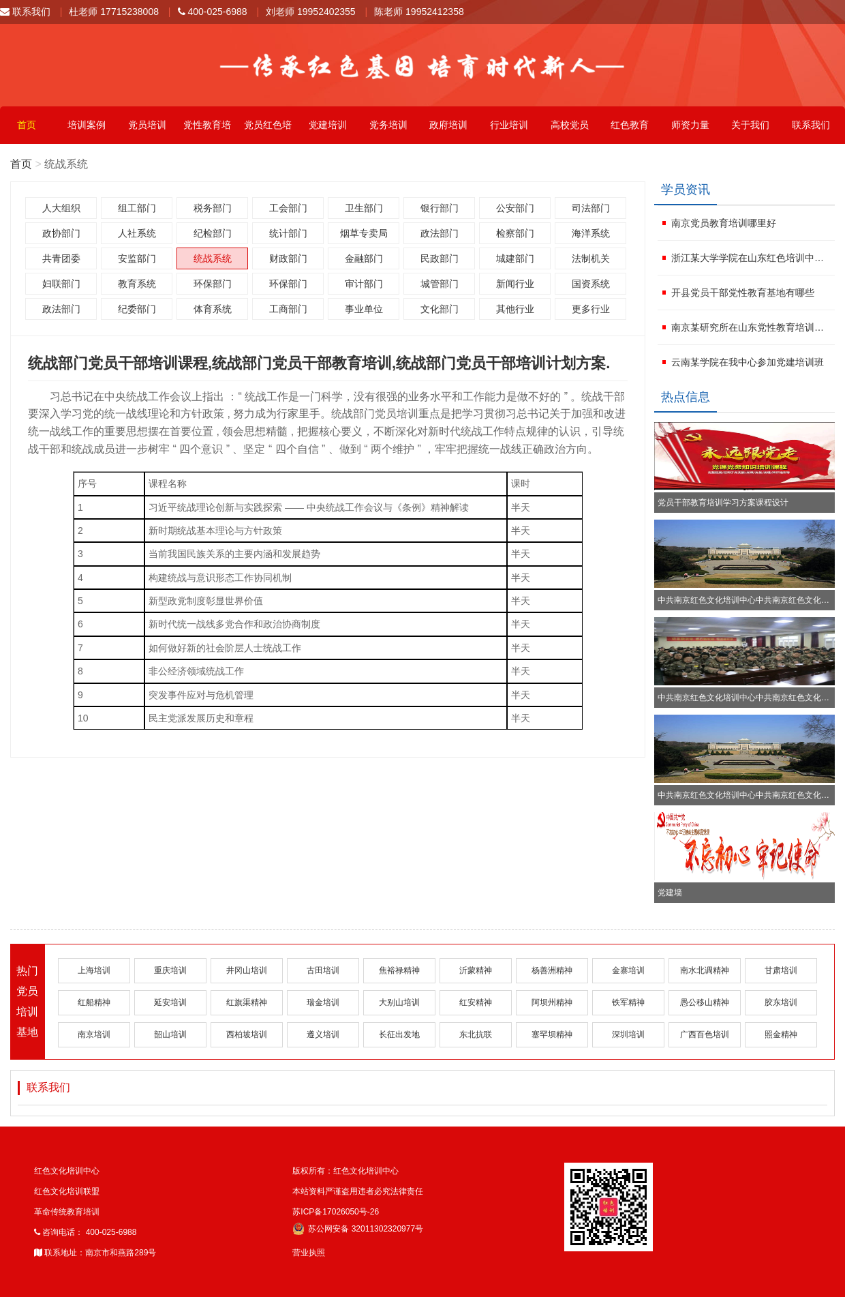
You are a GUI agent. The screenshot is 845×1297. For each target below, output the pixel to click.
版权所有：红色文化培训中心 (345, 1171)
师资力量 (690, 124)
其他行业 (515, 308)
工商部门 (288, 308)
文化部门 (439, 308)
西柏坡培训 (246, 1034)
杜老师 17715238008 (114, 11)
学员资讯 (685, 189)
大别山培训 (399, 1002)
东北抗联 (475, 1034)
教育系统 (137, 283)
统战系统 (213, 258)
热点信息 (685, 397)
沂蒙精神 (475, 970)
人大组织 (61, 208)
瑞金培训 (323, 1002)
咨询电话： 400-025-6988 (85, 1232)
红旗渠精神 (246, 1002)
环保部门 (213, 283)
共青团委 (61, 258)
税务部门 (213, 208)
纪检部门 (213, 233)
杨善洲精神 (552, 970)
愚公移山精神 (704, 1002)
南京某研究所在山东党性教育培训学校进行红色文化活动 (751, 327)
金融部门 (364, 258)
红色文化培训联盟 (66, 1191)
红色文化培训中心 (66, 1171)
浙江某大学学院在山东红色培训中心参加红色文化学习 (751, 257)
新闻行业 (515, 283)
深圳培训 (628, 1034)
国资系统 (591, 283)
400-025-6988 (212, 11)
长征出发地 (399, 1034)
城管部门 (439, 283)
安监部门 (137, 258)
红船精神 (94, 1002)
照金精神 (781, 1034)
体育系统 (213, 308)
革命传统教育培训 (66, 1212)
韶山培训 (170, 1034)
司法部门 (591, 208)
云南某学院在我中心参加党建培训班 (747, 362)
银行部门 (439, 208)
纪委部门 (137, 308)
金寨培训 (628, 970)
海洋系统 (591, 233)
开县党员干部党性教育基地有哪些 (742, 292)
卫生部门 (364, 208)
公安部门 (515, 208)
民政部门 (439, 258)
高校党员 (570, 124)
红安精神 (475, 1002)
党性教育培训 (207, 131)
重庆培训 (170, 970)
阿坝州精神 (552, 1002)
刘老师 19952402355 (311, 11)
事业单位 (364, 308)
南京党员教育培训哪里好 (723, 223)
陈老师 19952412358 (419, 11)
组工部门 (137, 208)
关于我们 (750, 124)
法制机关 (591, 258)
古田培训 (323, 970)
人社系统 (137, 233)
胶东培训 (781, 1002)
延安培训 (170, 1002)
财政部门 (288, 258)
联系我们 (25, 11)
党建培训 (328, 124)
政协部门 (61, 233)
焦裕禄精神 (399, 970)
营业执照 (308, 1252)
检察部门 (515, 233)
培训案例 (86, 124)
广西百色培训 (704, 1034)
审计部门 (364, 283)
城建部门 (515, 258)
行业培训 (509, 124)
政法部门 (439, 233)
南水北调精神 (704, 970)
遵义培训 (323, 1034)
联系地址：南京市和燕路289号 (95, 1252)
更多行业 (591, 308)
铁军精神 (628, 1002)
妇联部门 (61, 283)
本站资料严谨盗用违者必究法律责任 (357, 1191)
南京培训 (94, 1034)
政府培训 (448, 124)
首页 (26, 124)
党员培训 (147, 124)
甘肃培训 (781, 970)
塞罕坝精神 (552, 1034)
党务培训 (388, 124)
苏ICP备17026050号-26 (335, 1212)
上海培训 (94, 970)
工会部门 (288, 208)
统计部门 (288, 233)
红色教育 (630, 124)
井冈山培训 (246, 970)
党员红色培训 (268, 131)
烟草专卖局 (364, 233)
